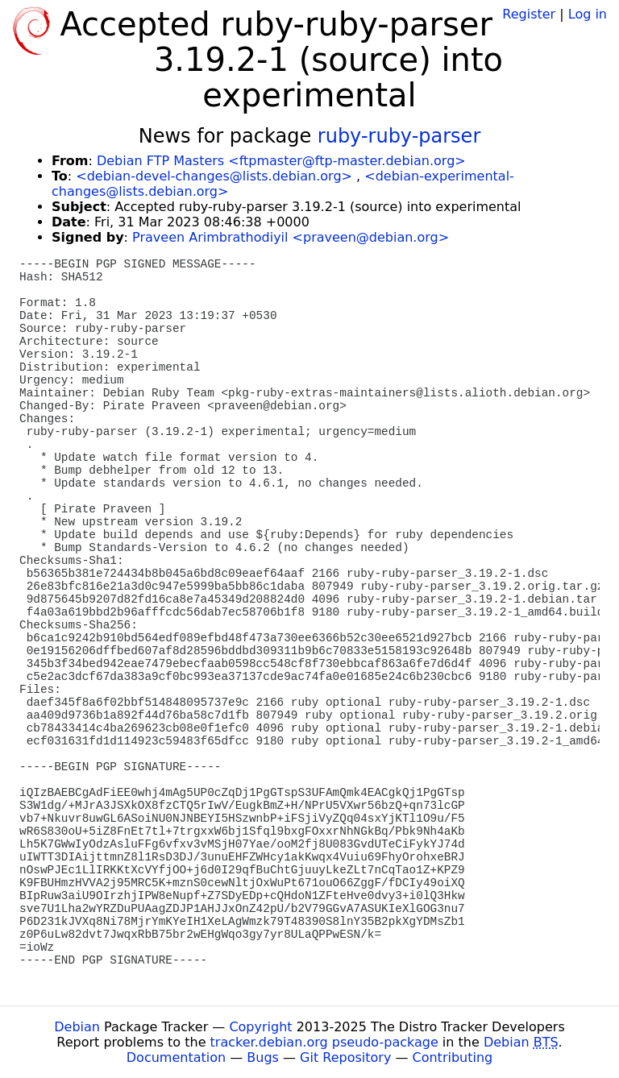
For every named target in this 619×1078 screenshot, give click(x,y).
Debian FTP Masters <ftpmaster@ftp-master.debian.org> (281, 160)
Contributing (453, 1057)
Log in (587, 14)
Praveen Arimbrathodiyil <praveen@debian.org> (290, 237)
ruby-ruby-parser (399, 136)
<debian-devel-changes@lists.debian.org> (214, 176)
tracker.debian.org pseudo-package (324, 1042)
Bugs (263, 1057)
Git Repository (345, 1057)
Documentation (176, 1057)
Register (528, 14)
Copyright (260, 1026)
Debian (77, 1026)
